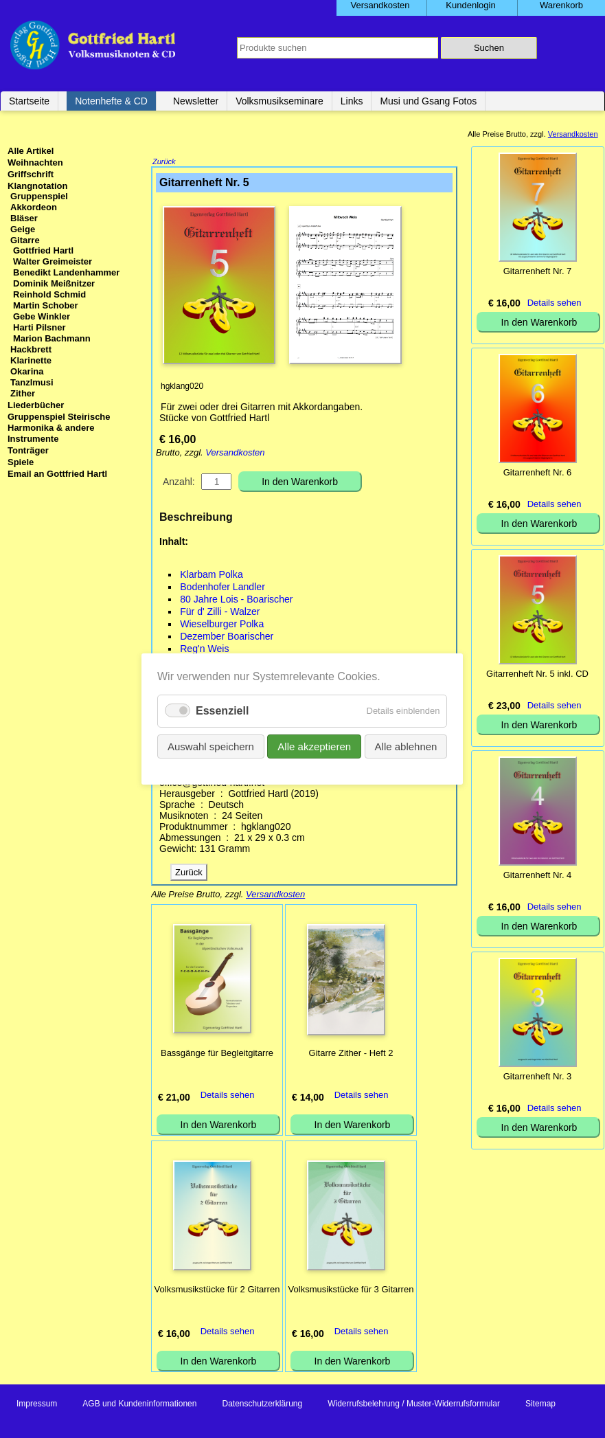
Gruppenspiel (39, 196)
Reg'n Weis (204, 649)
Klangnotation (37, 186)
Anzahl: (179, 483)
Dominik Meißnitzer (54, 283)
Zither (22, 393)
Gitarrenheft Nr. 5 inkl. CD (537, 674)
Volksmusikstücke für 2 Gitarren (217, 1290)
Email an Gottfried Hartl (57, 474)
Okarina (26, 371)
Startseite (29, 101)
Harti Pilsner (39, 327)
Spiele (21, 462)
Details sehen (228, 1096)
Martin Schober (45, 305)
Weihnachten (35, 162)
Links (352, 101)
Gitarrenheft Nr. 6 (537, 472)
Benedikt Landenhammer (66, 272)
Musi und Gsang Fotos (428, 101)
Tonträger (28, 450)
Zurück (164, 163)
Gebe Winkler (41, 316)
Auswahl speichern (211, 746)
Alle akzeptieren (315, 746)
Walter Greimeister (52, 261)
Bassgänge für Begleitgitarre (217, 1054)
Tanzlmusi (32, 382)
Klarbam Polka (211, 575)
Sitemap (540, 1405)
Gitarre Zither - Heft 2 (351, 1054)
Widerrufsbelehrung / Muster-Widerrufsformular (414, 1405)
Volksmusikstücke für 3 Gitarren (351, 1290)
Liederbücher (36, 405)
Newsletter (195, 101)
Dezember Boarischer (226, 637)
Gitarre (25, 240)
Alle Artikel (31, 151)
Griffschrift (31, 174)
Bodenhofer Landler (222, 588)
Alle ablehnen (406, 746)
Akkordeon (33, 207)
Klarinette (31, 360)
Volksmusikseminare (279, 101)
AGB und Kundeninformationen (139, 1405)
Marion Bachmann (52, 338)
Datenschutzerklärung (262, 1405)
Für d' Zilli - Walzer (220, 612)
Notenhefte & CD (111, 101)
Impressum (36, 1405)
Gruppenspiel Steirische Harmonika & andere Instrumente (59, 428)
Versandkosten (234, 454)
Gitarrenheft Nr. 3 (537, 1076)
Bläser (24, 218)
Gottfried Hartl (43, 250)
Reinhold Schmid (49, 294)
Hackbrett (31, 349)
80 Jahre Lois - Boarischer (236, 600)
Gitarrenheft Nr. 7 (537, 271)
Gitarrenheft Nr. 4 (537, 875)
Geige (22, 229)
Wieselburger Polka (222, 625)
